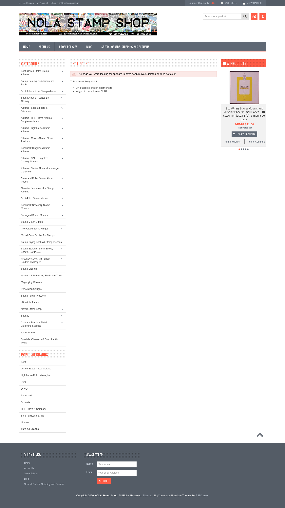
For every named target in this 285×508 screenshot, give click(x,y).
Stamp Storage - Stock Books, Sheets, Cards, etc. (37, 250)
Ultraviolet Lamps (30, 302)
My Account (42, 3)
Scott (23, 362)
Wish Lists (231, 3)
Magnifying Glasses (31, 282)
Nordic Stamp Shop (31, 309)
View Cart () (254, 3)
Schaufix (25, 402)
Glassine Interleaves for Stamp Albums (37, 190)
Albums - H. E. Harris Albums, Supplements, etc (36, 120)
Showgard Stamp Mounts (34, 215)
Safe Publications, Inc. (33, 415)
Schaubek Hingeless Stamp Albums (35, 150)
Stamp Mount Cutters (32, 222)
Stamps (25, 315)
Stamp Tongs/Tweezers (33, 295)
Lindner (25, 422)
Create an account (70, 3)
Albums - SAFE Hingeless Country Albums (34, 160)
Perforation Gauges (31, 289)
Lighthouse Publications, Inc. (36, 375)
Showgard (26, 395)
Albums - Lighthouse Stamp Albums (35, 130)
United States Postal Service (36, 368)
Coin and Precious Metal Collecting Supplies (34, 324)
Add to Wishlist (232, 141)
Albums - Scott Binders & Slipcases (34, 110)
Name (89, 463)
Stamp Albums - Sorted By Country (35, 99)
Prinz (23, 382)
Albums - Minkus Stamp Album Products (37, 140)
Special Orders (29, 332)
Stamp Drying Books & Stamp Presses (41, 242)
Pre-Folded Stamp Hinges (34, 228)
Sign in (54, 3)
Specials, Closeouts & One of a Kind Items (40, 341)
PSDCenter (202, 495)
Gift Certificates (26, 3)
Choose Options (246, 134)
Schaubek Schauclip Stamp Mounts (35, 207)
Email (89, 472)
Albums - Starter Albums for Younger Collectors (40, 170)
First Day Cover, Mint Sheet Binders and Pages (35, 260)
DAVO (24, 388)
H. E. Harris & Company (33, 409)
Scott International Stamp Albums (38, 91)
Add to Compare (256, 141)
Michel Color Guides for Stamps (37, 235)
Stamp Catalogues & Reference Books (37, 83)
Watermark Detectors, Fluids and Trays (41, 275)
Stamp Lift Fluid (29, 268)
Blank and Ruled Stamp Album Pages (37, 180)
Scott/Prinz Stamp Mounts (34, 198)
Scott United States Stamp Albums (35, 73)
